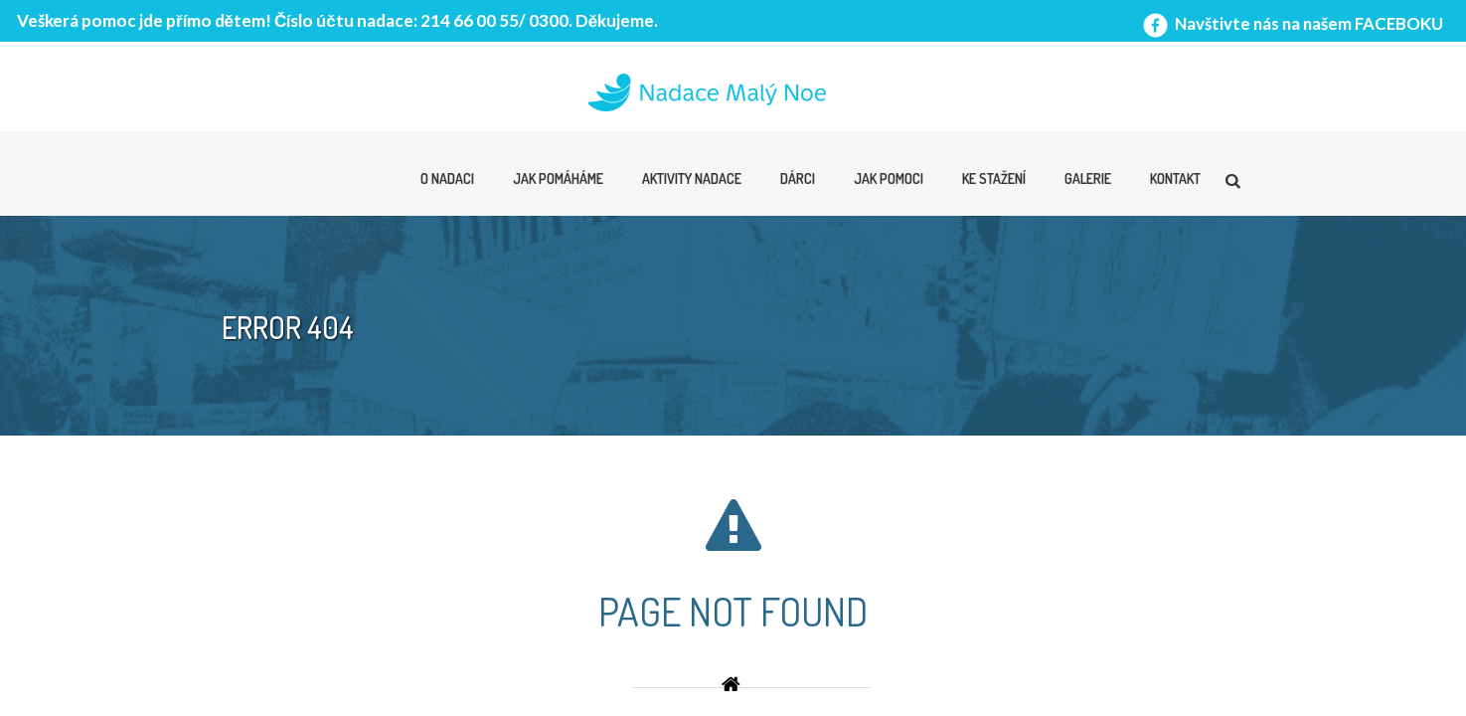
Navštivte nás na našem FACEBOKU (1291, 23)
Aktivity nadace (691, 178)
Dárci (797, 178)
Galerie (1087, 178)
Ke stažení (994, 178)
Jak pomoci (888, 178)
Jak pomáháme (558, 178)
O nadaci (447, 178)
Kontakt (1175, 178)
